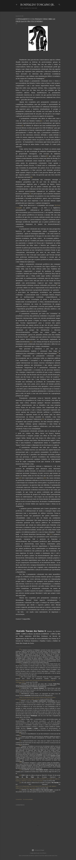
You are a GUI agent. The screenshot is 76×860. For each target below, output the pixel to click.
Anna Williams (43, 853)
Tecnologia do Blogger (38, 850)
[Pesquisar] (59, 4)
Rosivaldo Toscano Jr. (37, 4)
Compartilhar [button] (19, 799)
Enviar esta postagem (28, 799)
